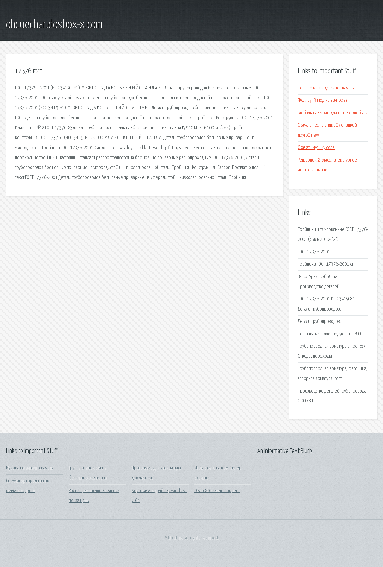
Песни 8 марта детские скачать (326, 88)
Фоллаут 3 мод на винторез (322, 100)
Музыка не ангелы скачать (29, 468)
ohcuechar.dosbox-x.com (54, 25)
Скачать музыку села (316, 147)
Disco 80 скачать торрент (217, 490)
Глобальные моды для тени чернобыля (333, 112)
